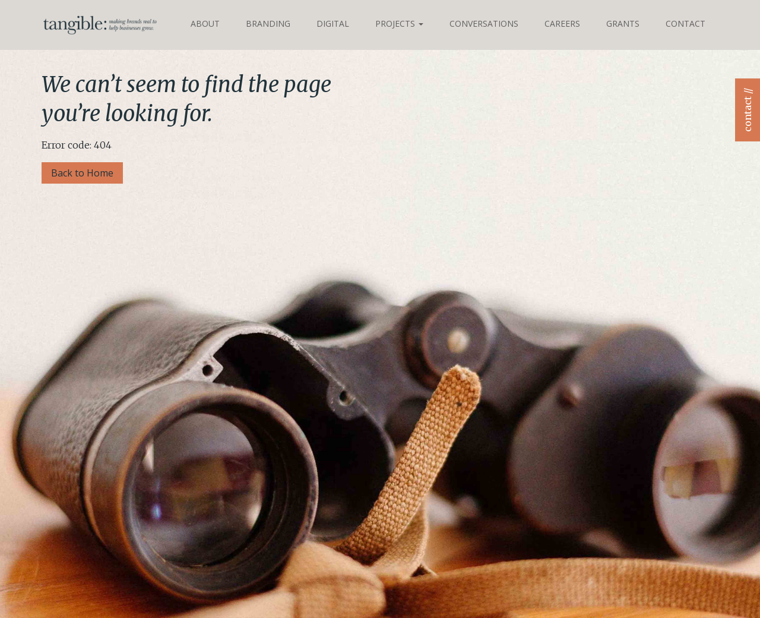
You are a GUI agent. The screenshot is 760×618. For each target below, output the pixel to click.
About (205, 23)
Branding (268, 23)
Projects (399, 23)
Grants (622, 23)
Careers (562, 23)
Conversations (483, 23)
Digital (332, 23)
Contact (685, 23)
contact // (747, 110)
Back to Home (82, 172)
